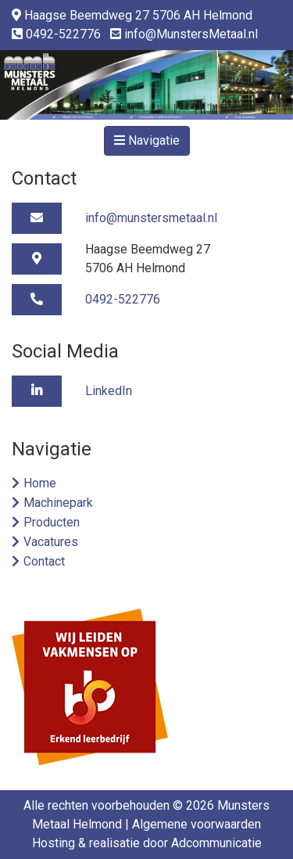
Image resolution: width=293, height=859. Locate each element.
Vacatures (50, 541)
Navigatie (147, 140)
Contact (44, 561)
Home (39, 483)
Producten (51, 522)
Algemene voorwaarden (196, 824)
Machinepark (58, 502)
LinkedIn (108, 390)
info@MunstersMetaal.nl (191, 34)
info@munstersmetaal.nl (151, 217)
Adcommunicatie (216, 843)
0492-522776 (63, 34)
